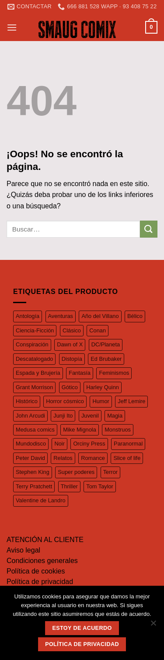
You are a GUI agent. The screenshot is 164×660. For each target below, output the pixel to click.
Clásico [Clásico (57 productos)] (72, 330)
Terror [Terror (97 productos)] (110, 472)
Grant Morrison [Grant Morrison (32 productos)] (34, 387)
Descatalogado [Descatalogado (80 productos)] (34, 359)
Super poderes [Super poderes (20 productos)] (76, 472)
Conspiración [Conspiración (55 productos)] (32, 344)
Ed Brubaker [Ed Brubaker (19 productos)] (106, 359)
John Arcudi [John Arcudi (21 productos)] (30, 415)
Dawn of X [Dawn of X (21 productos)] (70, 344)
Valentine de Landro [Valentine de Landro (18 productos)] (41, 500)
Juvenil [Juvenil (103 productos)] (90, 415)
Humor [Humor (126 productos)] (100, 401)
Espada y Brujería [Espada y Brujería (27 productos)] (38, 373)
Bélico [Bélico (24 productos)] (135, 316)
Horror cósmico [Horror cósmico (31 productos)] (65, 401)
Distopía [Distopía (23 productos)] (72, 359)
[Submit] (148, 229)
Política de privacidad (40, 581)
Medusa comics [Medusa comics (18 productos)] (35, 429)
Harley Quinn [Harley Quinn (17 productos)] (102, 387)
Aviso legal (23, 550)
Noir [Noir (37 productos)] (59, 443)
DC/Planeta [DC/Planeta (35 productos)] (105, 344)
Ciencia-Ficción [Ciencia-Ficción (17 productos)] (35, 330)
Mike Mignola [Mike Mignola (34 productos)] (79, 429)
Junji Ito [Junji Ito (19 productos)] (63, 415)
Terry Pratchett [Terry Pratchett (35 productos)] (34, 486)
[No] (153, 625)
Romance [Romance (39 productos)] (93, 458)
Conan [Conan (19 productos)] (97, 330)
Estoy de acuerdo (82, 628)
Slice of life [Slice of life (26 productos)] (126, 458)
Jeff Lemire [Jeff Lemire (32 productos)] (131, 401)
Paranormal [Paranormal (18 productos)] (128, 443)
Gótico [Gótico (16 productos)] (70, 387)
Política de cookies (36, 571)
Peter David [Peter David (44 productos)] (30, 458)
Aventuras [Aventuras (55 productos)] (60, 316)
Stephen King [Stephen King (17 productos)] (32, 472)
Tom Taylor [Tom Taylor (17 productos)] (99, 486)
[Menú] (12, 27)
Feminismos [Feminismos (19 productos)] (114, 373)
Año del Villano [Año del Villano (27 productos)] (100, 316)
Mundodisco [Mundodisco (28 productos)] (31, 443)
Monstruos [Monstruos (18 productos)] (118, 429)
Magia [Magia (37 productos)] (114, 415)
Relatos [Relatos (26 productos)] (62, 458)
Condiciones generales (42, 560)
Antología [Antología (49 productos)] (27, 316)
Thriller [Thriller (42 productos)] (69, 486)
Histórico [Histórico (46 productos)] (27, 401)
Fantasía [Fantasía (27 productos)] (80, 373)
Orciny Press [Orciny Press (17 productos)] (89, 443)
